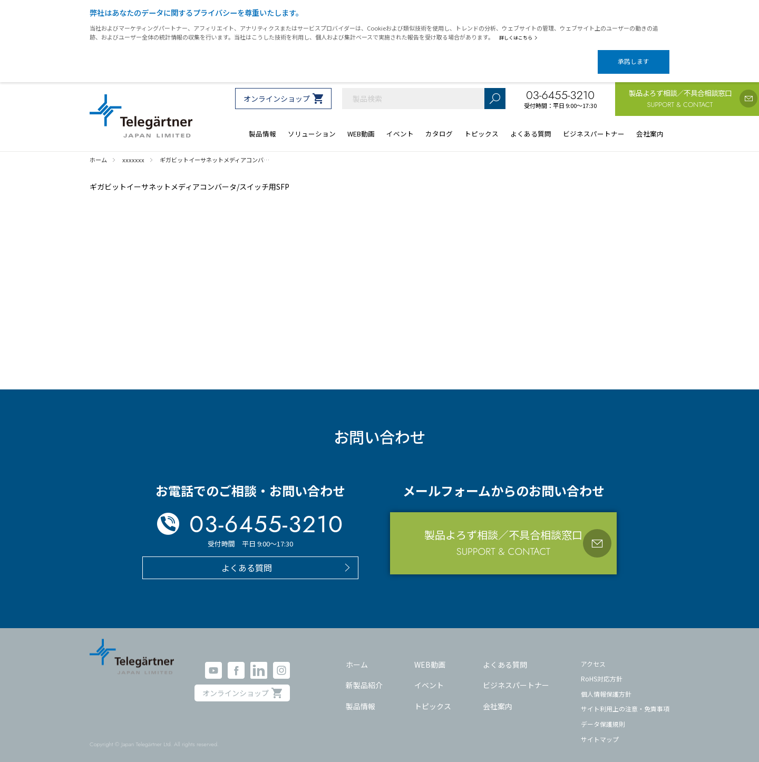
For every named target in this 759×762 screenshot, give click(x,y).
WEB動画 (429, 655)
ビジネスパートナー (516, 676)
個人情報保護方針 (606, 684)
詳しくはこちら (520, 37)
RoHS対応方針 (601, 669)
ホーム (357, 655)
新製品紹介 (364, 676)
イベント (429, 676)
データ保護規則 (603, 714)
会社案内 (497, 696)
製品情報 (360, 696)
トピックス (432, 696)
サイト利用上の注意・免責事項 (625, 699)
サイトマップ (600, 730)
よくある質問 (505, 655)
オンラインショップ (277, 89)
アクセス (593, 654)
